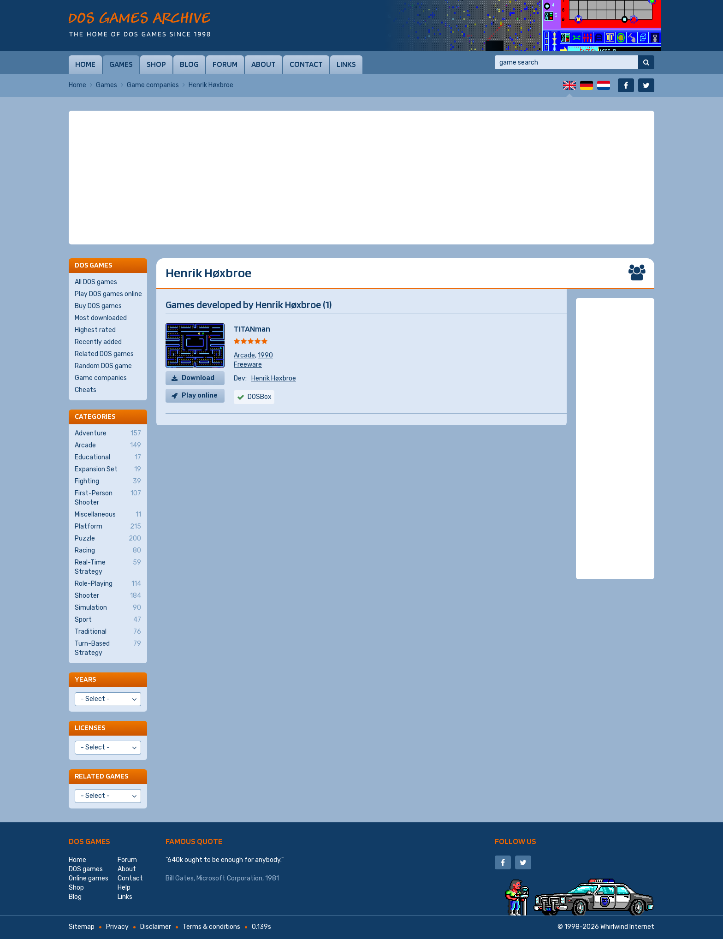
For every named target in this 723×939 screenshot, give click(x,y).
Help (124, 887)
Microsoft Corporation (229, 878)
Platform (108, 526)
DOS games (89, 841)
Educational (108, 457)
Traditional (108, 631)
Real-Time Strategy (108, 567)
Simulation (108, 607)
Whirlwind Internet (627, 927)
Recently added (98, 342)
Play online (200, 395)
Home (85, 64)
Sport (108, 619)
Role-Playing (108, 583)
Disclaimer (155, 927)
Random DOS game (103, 366)
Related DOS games (104, 354)
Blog (189, 64)
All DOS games (96, 282)
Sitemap (82, 927)
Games (121, 64)
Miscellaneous (108, 514)
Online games (88, 878)
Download (198, 378)
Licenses (90, 727)
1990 (265, 355)
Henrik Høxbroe (273, 378)
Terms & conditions (211, 927)
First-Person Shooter (108, 497)
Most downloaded (101, 318)
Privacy (117, 927)
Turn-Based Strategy (108, 648)
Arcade (244, 355)
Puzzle (108, 538)
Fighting (108, 481)
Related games (101, 776)
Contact (306, 64)
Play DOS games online (108, 294)
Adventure (108, 433)
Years (85, 679)
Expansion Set (108, 469)
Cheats (85, 390)
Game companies (153, 85)
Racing (108, 550)
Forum (225, 64)
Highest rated (95, 330)
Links (346, 64)
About (263, 64)
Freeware (248, 364)
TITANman (252, 328)
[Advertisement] (361, 177)
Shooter (108, 595)
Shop (156, 64)
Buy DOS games (98, 306)
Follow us (515, 841)
